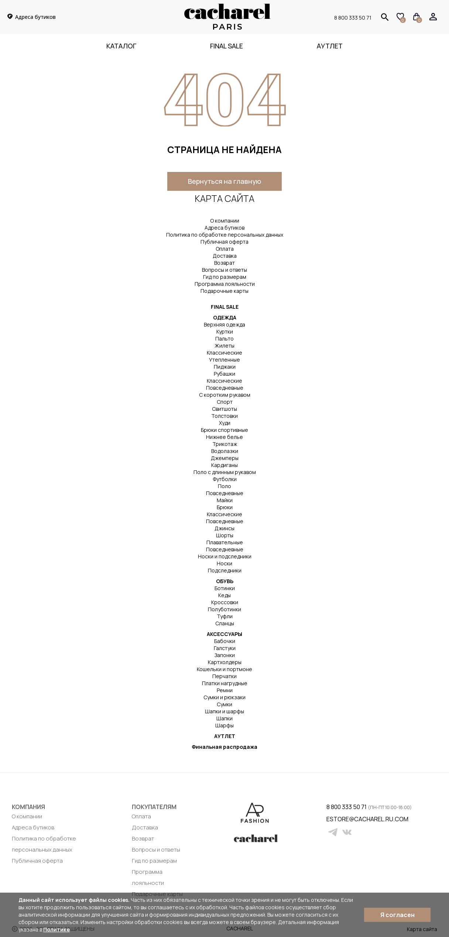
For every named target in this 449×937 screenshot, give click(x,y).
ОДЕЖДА (224, 317)
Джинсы (224, 528)
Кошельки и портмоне (224, 669)
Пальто (224, 338)
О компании (224, 220)
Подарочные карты (224, 290)
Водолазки (224, 450)
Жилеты (224, 345)
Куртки (224, 331)
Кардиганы (224, 464)
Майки (225, 500)
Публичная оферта (224, 241)
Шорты (224, 535)
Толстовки (224, 415)
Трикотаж (224, 443)
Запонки (225, 655)
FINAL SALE (226, 45)
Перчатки (224, 676)
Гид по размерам (224, 276)
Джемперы (225, 457)
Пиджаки (225, 366)
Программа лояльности (225, 283)
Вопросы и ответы (224, 269)
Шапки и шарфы (224, 711)
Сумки (224, 704)
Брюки (225, 507)
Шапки (224, 718)
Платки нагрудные (224, 683)
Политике (56, 929)
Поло (224, 486)
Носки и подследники (224, 556)
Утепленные (224, 359)
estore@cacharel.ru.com (331, 819)
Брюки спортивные (224, 429)
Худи (224, 422)
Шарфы (224, 725)
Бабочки (224, 641)
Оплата (225, 248)
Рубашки (224, 373)
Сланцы (224, 623)
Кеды (224, 595)
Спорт (225, 401)
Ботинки (225, 588)
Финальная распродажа (224, 746)
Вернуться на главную (224, 181)
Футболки (225, 479)
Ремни (225, 690)
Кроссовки (224, 602)
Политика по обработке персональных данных (224, 234)
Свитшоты (224, 408)
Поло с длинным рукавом (224, 472)
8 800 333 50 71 (352, 17)
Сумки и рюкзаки (224, 697)
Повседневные (224, 387)
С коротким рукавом (224, 394)
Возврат (224, 262)
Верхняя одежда (224, 324)
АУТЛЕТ (224, 736)
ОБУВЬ (224, 581)
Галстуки (225, 648)
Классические (224, 352)
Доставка (225, 255)
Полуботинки (224, 609)
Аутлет (330, 45)
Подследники (224, 570)
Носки (224, 563)
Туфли (225, 616)
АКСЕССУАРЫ (224, 633)
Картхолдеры (224, 662)
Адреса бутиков (224, 227)
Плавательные (224, 542)
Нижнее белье (224, 436)
